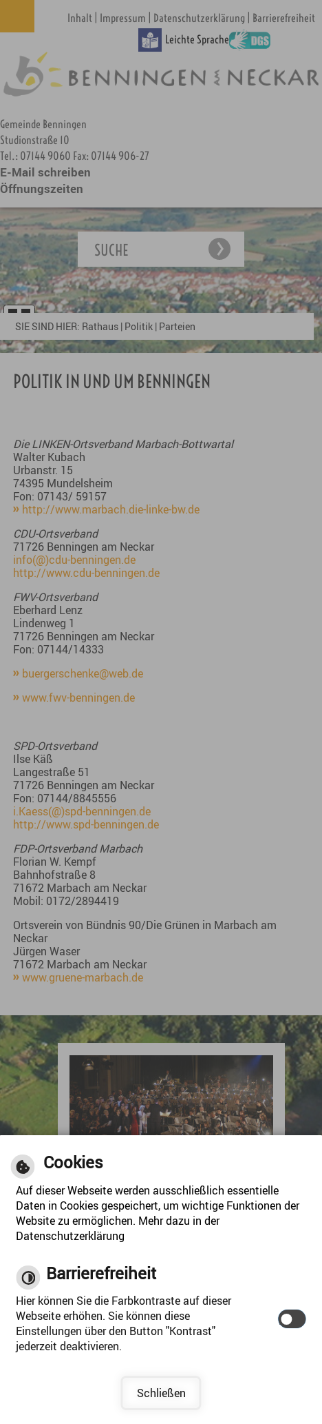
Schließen (161, 1393)
